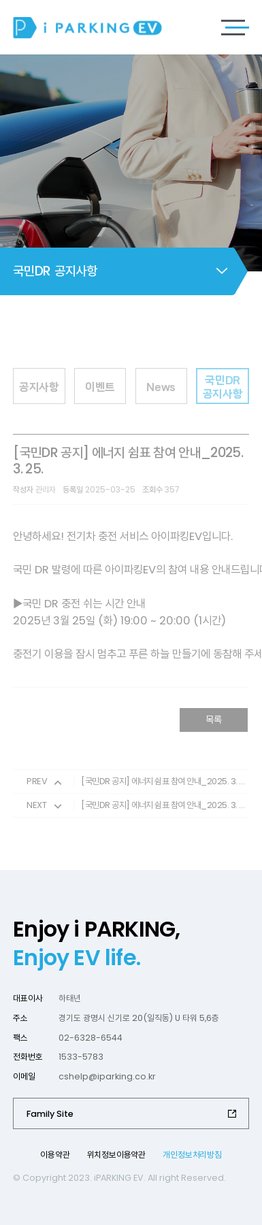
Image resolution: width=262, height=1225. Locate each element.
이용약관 (54, 1154)
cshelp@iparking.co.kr (107, 1076)
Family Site (50, 1114)
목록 (214, 726)
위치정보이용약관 (116, 1154)
